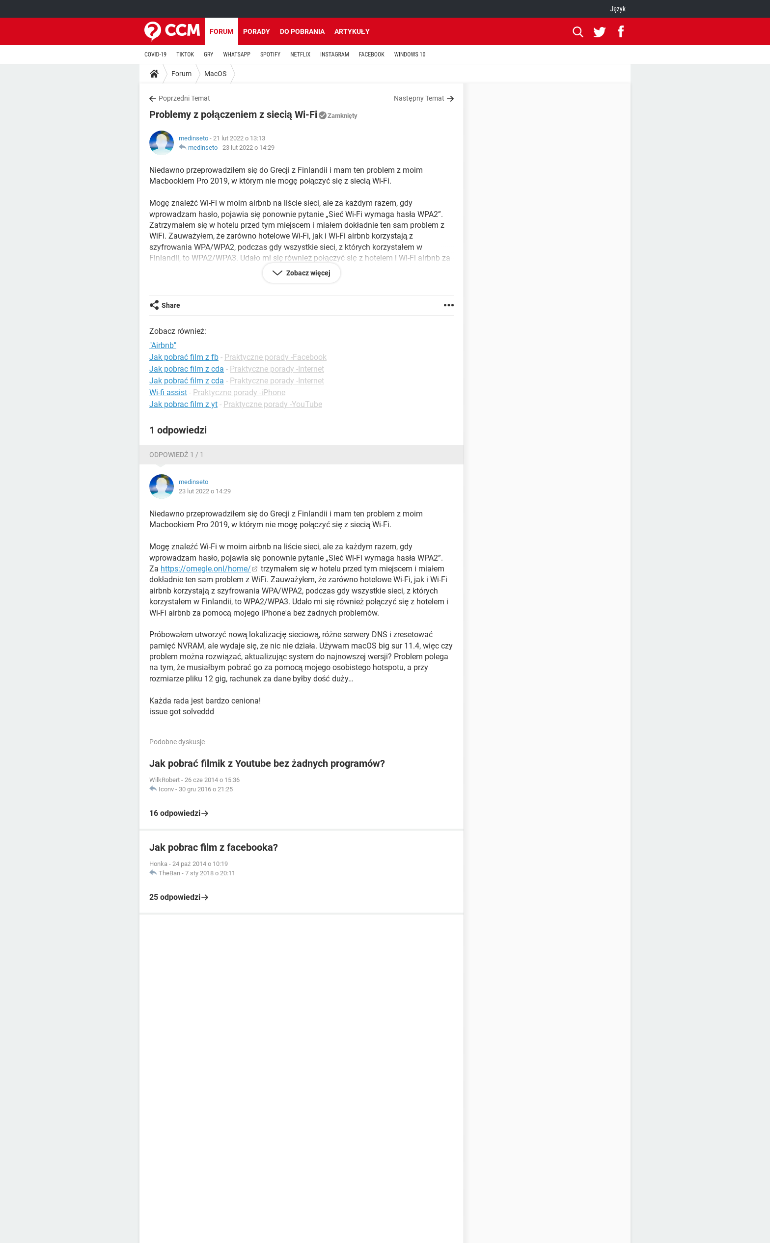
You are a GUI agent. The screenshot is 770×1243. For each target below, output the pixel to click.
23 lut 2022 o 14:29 (248, 147)
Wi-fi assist (168, 392)
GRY (208, 54)
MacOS (215, 74)
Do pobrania (302, 31)
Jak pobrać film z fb (184, 357)
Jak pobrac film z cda (186, 369)
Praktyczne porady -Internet (277, 369)
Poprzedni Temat (184, 98)
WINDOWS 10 (410, 54)
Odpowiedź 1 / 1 (176, 455)
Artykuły (352, 31)
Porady (256, 31)
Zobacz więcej (307, 273)
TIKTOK (185, 54)
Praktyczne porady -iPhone (239, 392)
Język (618, 9)
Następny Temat (419, 98)
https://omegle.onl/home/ (206, 568)
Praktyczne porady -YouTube (272, 404)
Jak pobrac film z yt (183, 404)
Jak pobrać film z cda (186, 380)
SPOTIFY (270, 54)
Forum (221, 31)
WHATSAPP (236, 54)
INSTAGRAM (334, 54)
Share (171, 305)
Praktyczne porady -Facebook (275, 357)
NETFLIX (300, 54)
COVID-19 (155, 54)
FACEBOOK (372, 54)
